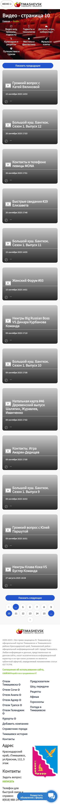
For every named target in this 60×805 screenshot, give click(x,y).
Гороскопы (37, 701)
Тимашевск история (14, 733)
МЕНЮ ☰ (7, 3)
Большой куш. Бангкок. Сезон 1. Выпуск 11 (27, 243)
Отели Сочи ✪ (11, 689)
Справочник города (14, 728)
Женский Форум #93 (24, 280)
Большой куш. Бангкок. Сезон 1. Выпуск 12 (27, 124)
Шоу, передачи (39, 686)
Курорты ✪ (9, 718)
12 (23, 613)
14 (37, 613)
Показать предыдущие (27, 65)
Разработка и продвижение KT (23, 673)
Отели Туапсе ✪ (12, 705)
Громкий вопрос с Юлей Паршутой (27, 529)
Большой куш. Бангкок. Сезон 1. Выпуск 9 (27, 490)
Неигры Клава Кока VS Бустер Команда (26, 569)
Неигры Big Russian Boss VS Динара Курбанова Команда (27, 322)
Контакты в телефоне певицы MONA (26, 164)
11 (16, 613)
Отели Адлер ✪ (11, 699)
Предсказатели (39, 681)
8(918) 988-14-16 (12, 799)
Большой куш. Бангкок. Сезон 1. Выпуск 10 (27, 363)
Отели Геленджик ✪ (13, 711)
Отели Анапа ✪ (11, 694)
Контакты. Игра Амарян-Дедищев (22, 450)
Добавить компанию (15, 723)
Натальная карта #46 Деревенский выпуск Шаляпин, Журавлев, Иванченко (25, 407)
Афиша (34, 696)
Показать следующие (30, 597)
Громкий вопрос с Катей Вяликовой (23, 85)
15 (44, 613)
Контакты (8, 739)
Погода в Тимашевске (37, 708)
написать (8, 781)
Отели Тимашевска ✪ (11, 683)
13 (30, 613)
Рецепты (35, 691)
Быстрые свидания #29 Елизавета (27, 203)
